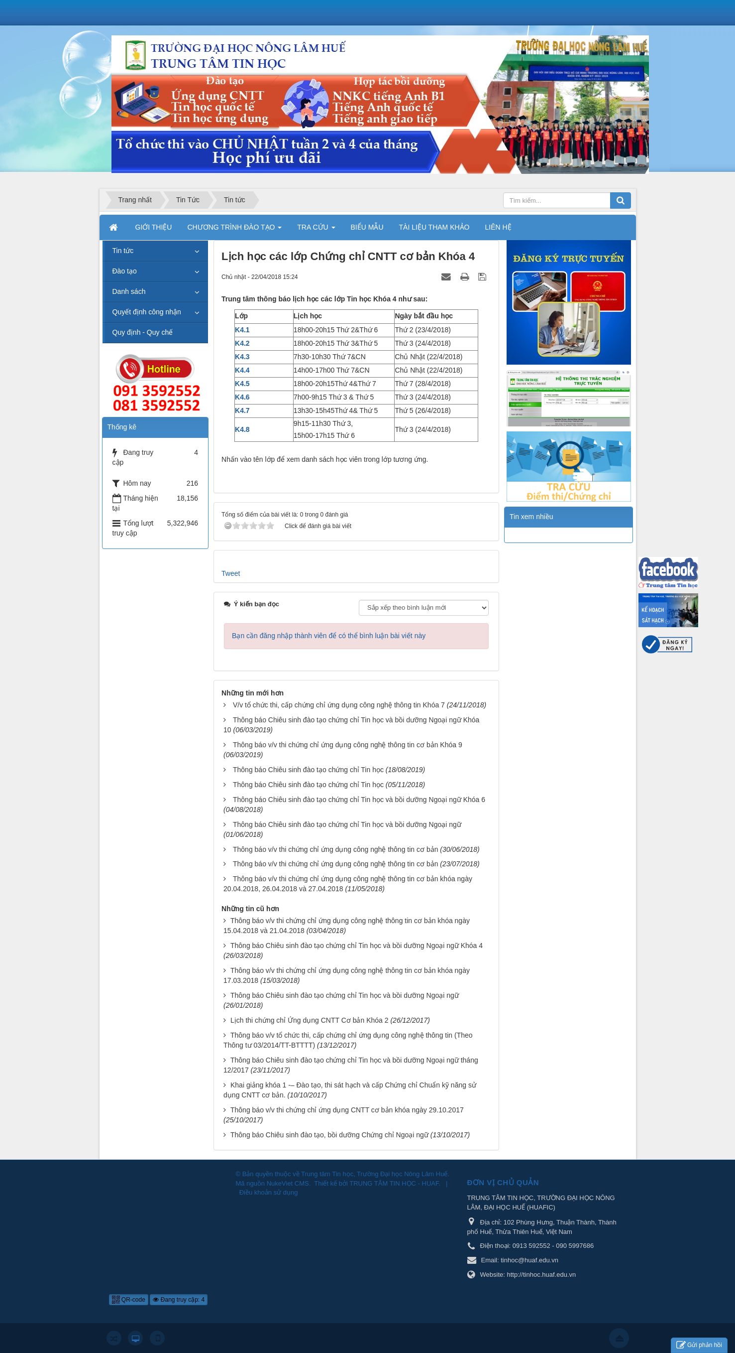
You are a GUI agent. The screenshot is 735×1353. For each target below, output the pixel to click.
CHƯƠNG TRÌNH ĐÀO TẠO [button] (234, 230)
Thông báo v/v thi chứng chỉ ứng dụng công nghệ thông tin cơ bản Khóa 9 (347, 745)
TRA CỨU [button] (316, 230)
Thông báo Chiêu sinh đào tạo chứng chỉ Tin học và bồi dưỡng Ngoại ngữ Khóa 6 (359, 800)
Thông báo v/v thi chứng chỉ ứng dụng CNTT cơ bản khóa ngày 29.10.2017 (347, 1110)
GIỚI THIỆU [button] (153, 227)
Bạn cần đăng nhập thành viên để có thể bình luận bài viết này (328, 636)
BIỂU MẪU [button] (367, 227)
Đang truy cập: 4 (179, 1299)
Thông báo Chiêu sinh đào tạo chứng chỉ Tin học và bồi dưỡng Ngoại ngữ (347, 824)
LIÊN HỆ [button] (498, 227)
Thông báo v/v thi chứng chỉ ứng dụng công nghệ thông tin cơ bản (335, 849)
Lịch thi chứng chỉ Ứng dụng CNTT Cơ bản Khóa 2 (309, 1020)
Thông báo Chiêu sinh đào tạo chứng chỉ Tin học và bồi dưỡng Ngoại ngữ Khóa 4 (356, 945)
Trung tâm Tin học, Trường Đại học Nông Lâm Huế (374, 1174)
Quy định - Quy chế (142, 332)
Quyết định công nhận (146, 312)
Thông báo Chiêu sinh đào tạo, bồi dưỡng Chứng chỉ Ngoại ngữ (329, 1135)
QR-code (128, 1299)
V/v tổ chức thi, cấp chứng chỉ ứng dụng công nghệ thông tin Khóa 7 (339, 705)
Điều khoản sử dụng (268, 1192)
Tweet (230, 573)
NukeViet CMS (288, 1183)
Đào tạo (124, 271)
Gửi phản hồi (699, 1345)
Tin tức (123, 251)
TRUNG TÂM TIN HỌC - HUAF (393, 1183)
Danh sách (129, 291)
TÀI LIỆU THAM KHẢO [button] (434, 227)
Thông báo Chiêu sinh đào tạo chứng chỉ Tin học (308, 770)
